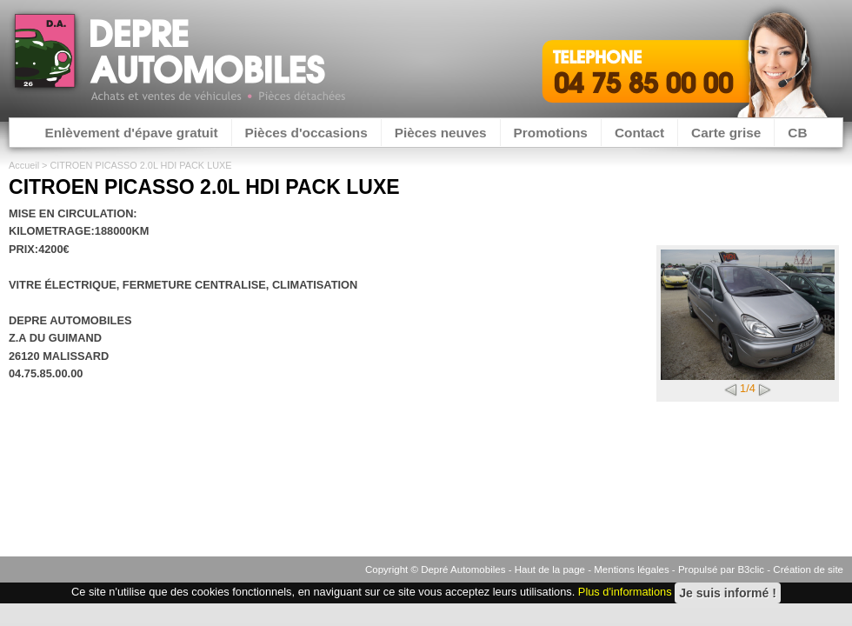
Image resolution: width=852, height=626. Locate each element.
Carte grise (726, 132)
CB (797, 132)
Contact (639, 132)
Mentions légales (631, 569)
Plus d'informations (625, 592)
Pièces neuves (441, 132)
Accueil (24, 165)
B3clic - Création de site (790, 569)
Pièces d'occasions (306, 132)
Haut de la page (550, 569)
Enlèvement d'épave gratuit (130, 132)
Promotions (551, 132)
